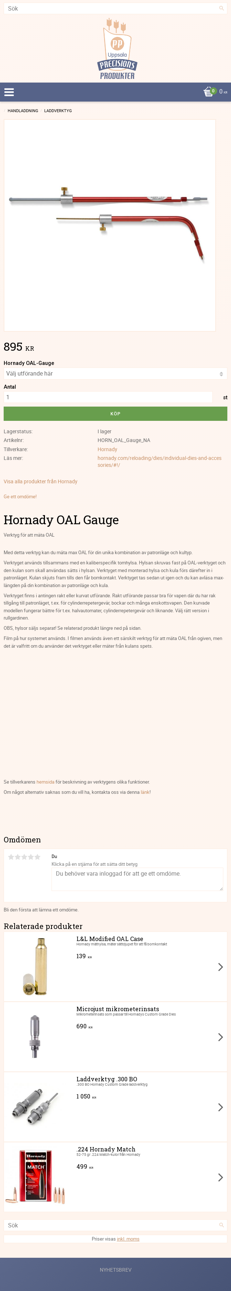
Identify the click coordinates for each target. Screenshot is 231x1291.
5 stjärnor (37, 857)
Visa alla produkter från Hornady (40, 481)
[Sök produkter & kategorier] (115, 8)
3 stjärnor (24, 857)
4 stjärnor (30, 857)
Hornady (107, 449)
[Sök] (221, 8)
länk (145, 792)
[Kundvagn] (113, 92)
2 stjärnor (17, 857)
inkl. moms (128, 1238)
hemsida (45, 781)
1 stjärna (11, 857)
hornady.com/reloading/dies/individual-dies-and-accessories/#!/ (159, 461)
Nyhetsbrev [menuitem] (116, 1269)
